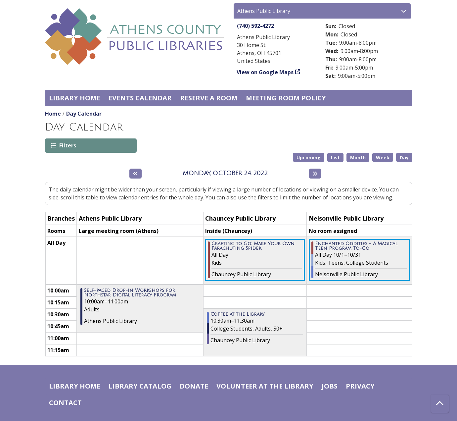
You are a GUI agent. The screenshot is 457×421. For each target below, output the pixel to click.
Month (358, 157)
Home (53, 113)
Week (382, 157)
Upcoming (309, 157)
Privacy (360, 386)
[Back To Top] (440, 404)
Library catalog (140, 386)
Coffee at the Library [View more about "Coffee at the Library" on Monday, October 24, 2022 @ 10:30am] (237, 314)
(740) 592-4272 (255, 25)
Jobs (330, 386)
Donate (194, 386)
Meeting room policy (286, 97)
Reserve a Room (209, 97)
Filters (67, 145)
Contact (65, 402)
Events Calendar (140, 97)
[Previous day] (135, 174)
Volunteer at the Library (264, 386)
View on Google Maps (265, 72)
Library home (74, 97)
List (335, 157)
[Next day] (315, 174)
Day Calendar (84, 113)
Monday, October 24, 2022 (225, 173)
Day (404, 157)
